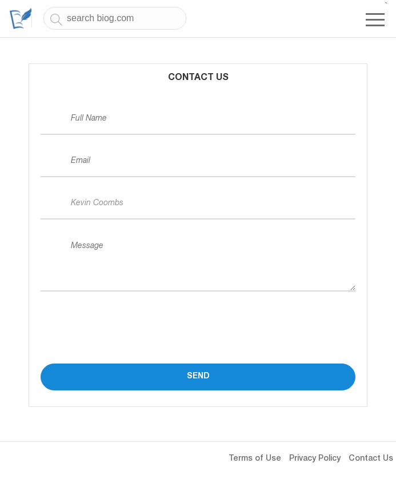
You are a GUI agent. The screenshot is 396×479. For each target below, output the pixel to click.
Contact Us (371, 459)
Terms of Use (255, 459)
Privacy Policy (315, 459)
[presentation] (127, 316)
